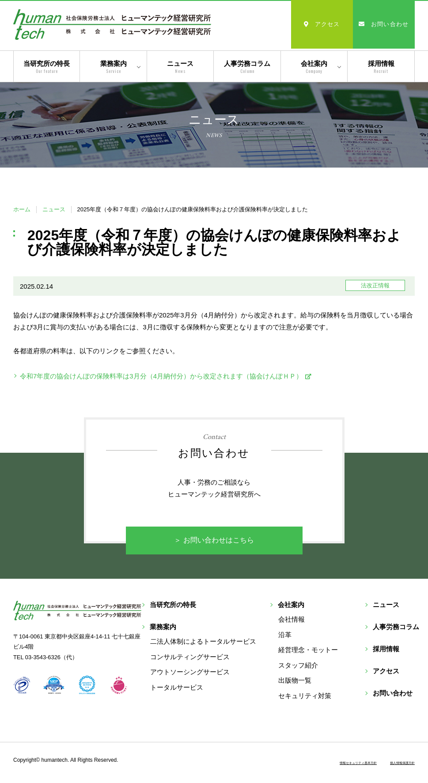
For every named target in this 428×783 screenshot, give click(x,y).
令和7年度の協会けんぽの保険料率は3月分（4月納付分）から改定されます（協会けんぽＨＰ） (161, 376)
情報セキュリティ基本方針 (321, 764)
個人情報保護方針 (392, 764)
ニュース (180, 67)
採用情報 (381, 67)
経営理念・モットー (360, 652)
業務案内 (113, 67)
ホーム (21, 209)
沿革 (337, 637)
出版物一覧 (347, 683)
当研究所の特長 (47, 67)
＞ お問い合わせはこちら (214, 541)
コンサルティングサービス (242, 637)
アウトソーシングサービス (242, 652)
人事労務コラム (247, 67)
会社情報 (344, 622)
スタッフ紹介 (351, 667)
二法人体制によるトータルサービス (256, 622)
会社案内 (314, 67)
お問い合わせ (384, 24)
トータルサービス (229, 667)
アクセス (322, 24)
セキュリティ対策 (357, 698)
